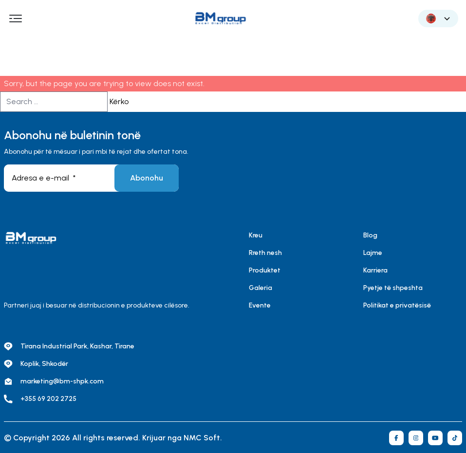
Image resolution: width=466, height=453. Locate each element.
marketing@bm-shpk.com (62, 381)
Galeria (260, 288)
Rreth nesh (265, 253)
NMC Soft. (203, 437)
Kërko (119, 101)
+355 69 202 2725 (48, 399)
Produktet (264, 270)
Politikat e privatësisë (397, 305)
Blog (370, 235)
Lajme (372, 253)
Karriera (375, 270)
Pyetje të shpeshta (393, 288)
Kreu (255, 235)
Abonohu (146, 177)
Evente (260, 305)
